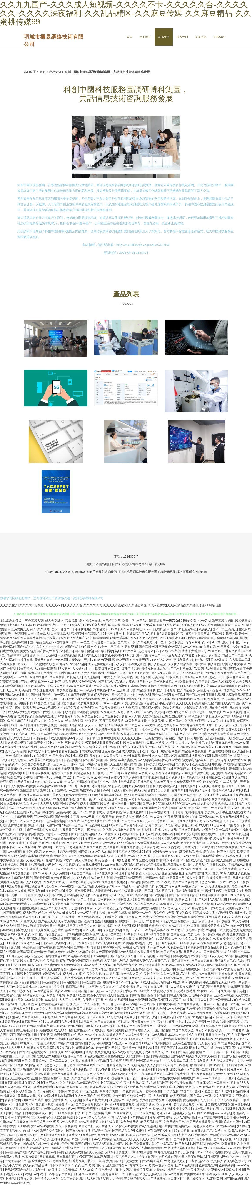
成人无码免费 (175, 803)
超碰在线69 (122, 921)
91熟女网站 (129, 703)
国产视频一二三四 (17, 895)
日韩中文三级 (89, 986)
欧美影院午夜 (46, 625)
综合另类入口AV (77, 760)
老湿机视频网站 (153, 777)
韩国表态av (132, 725)
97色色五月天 (223, 1074)
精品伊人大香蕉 (101, 877)
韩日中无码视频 (144, 956)
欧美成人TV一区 (163, 1052)
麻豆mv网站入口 (89, 1174)
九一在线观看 (208, 973)
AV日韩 (199, 668)
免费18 (136, 978)
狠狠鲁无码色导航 (79, 686)
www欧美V (87, 690)
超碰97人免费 (60, 1078)
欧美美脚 (25, 690)
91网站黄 (221, 1039)
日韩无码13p (241, 1108)
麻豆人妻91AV (68, 869)
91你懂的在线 (118, 1152)
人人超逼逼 (160, 1095)
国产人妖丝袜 (54, 1013)
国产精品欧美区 (40, 642)
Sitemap (201, 571)
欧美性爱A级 (241, 843)
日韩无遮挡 (68, 1065)
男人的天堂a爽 (10, 1017)
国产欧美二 (85, 921)
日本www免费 (110, 703)
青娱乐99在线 (131, 1047)
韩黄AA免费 (73, 747)
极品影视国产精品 (17, 1169)
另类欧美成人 (235, 908)
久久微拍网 (91, 677)
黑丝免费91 (34, 838)
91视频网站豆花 (54, 882)
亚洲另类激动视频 (199, 1074)
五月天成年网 (83, 856)
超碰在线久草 (238, 1026)
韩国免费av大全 (132, 821)
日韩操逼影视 (234, 1065)
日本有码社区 (106, 899)
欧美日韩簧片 (197, 1148)
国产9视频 (109, 1026)
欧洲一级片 (149, 751)
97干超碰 (101, 1061)
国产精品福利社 (85, 768)
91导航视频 (129, 646)
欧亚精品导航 (125, 768)
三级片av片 (224, 882)
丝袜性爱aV (82, 1030)
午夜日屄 (58, 917)
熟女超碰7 (218, 786)
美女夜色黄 (204, 1139)
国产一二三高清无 (225, 629)
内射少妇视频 (204, 1030)
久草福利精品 (50, 734)
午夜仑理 (160, 1021)
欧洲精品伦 (198, 956)
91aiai (147, 629)
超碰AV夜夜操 (202, 995)
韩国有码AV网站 (150, 707)
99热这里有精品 (154, 625)
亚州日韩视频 (215, 694)
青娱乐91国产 (46, 925)
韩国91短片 (182, 1017)
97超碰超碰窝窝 (77, 960)
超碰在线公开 (109, 1122)
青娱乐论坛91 (221, 790)
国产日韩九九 (166, 690)
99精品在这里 (139, 1004)
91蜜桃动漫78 (174, 638)
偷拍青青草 (72, 1013)
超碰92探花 (45, 1095)
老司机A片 (183, 764)
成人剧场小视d (140, 1052)
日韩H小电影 (76, 764)
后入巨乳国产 (133, 1087)
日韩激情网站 (49, 982)
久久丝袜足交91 (166, 856)
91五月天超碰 (14, 956)
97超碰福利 (101, 629)
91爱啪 (190, 638)
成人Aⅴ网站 (166, 764)
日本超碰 (235, 707)
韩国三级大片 (97, 808)
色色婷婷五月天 (45, 716)
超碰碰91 (156, 633)
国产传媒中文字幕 (67, 816)
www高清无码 (88, 1122)
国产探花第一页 (200, 1095)
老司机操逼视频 (184, 1104)
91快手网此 (55, 742)
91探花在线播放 (126, 1126)
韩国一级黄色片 (159, 747)
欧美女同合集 (203, 768)
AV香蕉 (183, 1065)
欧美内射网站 (147, 899)
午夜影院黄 (70, 620)
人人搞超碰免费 (181, 986)
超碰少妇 (99, 912)
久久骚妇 (19, 829)
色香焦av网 (225, 803)
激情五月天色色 (225, 960)
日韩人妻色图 (50, 965)
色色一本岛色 (231, 1004)
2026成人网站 (123, 895)
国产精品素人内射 (123, 694)
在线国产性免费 (93, 1135)
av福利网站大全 (139, 799)
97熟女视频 (28, 681)
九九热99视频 (9, 755)
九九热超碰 (52, 1021)
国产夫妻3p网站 (131, 825)
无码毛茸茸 (217, 1135)
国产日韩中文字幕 (181, 721)
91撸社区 (66, 651)
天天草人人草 (26, 1095)
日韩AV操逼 (215, 1065)
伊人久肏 (140, 790)
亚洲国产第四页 (47, 1026)
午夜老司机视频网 (174, 808)
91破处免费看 (14, 886)
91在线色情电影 (45, 703)
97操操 (45, 1139)
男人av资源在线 (99, 1043)
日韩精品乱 (137, 995)
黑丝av (66, 1021)
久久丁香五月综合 (72, 1178)
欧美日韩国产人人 (26, 1139)
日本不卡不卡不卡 (61, 1165)
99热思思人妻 (49, 1065)
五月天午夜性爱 (150, 673)
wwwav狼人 (223, 1113)
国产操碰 (96, 760)
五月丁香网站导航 (111, 721)
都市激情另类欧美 (195, 707)
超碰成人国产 (23, 877)
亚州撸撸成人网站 (46, 1178)
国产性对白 (162, 1030)
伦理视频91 (209, 834)
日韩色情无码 (130, 668)
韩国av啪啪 (35, 825)
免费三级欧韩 (208, 1165)
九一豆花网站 (156, 947)
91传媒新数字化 (87, 1082)
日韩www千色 (141, 912)
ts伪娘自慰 (173, 1100)
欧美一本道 (239, 1152)
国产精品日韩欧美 (140, 869)
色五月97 (46, 908)
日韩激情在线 (43, 1030)
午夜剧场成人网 (193, 886)
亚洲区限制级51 (218, 1156)
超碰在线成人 (9, 1026)
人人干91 (206, 1100)
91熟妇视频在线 (169, 751)
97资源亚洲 (84, 1156)
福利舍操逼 (139, 925)
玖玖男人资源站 (129, 851)
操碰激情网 (100, 638)
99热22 (114, 825)
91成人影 (208, 847)
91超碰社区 (29, 799)
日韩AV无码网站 (100, 1139)
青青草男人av (138, 1165)
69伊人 (128, 908)
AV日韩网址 (59, 1152)
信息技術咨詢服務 (105, 571)
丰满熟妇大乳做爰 (40, 856)
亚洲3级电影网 (83, 1021)
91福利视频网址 (114, 633)
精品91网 (140, 895)
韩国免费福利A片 (223, 755)
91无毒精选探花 (232, 699)
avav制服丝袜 (27, 847)
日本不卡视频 (43, 1034)
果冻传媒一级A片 (27, 734)
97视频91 (217, 633)
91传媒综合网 (55, 843)
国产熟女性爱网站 (93, 821)
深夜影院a (7, 1056)
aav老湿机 (122, 1013)
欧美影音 (120, 877)
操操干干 (221, 1030)
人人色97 (228, 1078)
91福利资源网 (37, 768)
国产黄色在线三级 (51, 934)
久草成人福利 (229, 782)
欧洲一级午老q (50, 1174)
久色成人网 (55, 747)
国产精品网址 (148, 703)
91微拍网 (152, 921)
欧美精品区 (222, 1047)
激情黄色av (87, 790)
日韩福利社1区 (81, 629)
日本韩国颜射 (34, 864)
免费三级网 (58, 725)
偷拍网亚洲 (30, 1130)
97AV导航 (214, 821)
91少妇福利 (25, 991)
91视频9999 (215, 1169)
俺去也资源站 (112, 930)
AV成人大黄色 (125, 681)
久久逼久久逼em (132, 738)
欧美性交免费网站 (52, 1130)
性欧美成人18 (126, 899)
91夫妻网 (20, 1135)
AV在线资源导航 (212, 625)
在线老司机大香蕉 (95, 1100)
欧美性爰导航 (119, 638)
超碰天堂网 (189, 825)
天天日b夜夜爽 (86, 738)
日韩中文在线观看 (37, 1074)
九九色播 (116, 1178)
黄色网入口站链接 (54, 1091)
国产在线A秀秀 (108, 734)
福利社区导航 (211, 703)
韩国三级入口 (20, 725)
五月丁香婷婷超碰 (149, 1091)
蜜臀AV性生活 (235, 1169)
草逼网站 (184, 755)
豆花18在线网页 (108, 738)
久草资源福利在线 (194, 655)
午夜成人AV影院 (134, 947)
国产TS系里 (83, 1113)
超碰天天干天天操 (165, 851)
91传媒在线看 (20, 873)
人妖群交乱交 (151, 716)
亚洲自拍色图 (38, 677)
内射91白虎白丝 (176, 712)
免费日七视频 (9, 625)
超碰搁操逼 (176, 642)
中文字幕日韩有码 (210, 1117)
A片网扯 (100, 1074)
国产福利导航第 (184, 1139)
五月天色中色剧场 (113, 934)
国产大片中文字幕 (99, 829)
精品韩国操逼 (168, 1126)
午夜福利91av (106, 690)
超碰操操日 (204, 638)
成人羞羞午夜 (135, 969)
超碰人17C (164, 1113)
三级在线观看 (186, 943)
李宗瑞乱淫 (15, 864)
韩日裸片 (54, 1169)
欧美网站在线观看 (198, 1122)
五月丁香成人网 (128, 712)
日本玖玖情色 (146, 1113)
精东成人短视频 (203, 912)
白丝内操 (220, 1130)
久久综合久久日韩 (95, 747)
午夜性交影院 (137, 664)
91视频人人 (74, 677)
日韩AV (148, 1047)
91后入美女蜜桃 (106, 707)
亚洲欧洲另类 (126, 690)
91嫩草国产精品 (32, 1100)
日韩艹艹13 (179, 790)
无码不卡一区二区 (196, 795)
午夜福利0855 (34, 1082)
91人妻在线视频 (31, 638)
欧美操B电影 (19, 642)
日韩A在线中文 (103, 873)
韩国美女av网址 (142, 1021)
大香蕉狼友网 (201, 755)
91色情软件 (116, 1100)
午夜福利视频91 (236, 773)
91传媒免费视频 (59, 904)
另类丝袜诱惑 (9, 882)
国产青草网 (211, 952)
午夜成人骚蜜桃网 (234, 812)
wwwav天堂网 (46, 707)
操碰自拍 (48, 812)
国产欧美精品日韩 (161, 895)
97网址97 (84, 943)
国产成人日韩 (126, 642)
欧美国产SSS (39, 686)
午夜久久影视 (92, 973)
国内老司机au (29, 943)
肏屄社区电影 (196, 1169)
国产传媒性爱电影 (226, 768)
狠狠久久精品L (232, 917)
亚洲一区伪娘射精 (12, 843)
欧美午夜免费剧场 (98, 1052)
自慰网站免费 (176, 1013)
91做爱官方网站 (96, 625)
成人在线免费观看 (89, 864)
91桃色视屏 (196, 716)
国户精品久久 (47, 921)
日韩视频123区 (235, 729)
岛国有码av (211, 646)
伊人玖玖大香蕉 (149, 965)
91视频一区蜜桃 (108, 1108)
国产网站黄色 (195, 694)
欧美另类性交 (151, 808)
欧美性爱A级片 (194, 1174)
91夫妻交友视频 (124, 1104)
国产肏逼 (110, 760)
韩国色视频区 (158, 999)
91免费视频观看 (54, 1069)
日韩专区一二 (163, 1026)
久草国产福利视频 (168, 886)
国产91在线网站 (147, 620)
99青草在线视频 (148, 843)
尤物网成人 (62, 908)
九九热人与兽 (161, 799)
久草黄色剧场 (98, 1152)
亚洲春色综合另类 (192, 725)
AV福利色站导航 (124, 829)
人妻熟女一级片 (79, 659)
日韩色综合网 (217, 760)
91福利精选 (225, 673)
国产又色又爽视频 (32, 860)
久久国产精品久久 (199, 1013)
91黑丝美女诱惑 (60, 755)
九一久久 (46, 986)
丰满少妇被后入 (194, 1178)
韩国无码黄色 (145, 938)
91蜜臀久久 (112, 834)
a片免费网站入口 (125, 1156)
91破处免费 (188, 620)
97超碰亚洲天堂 (148, 952)
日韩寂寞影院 (231, 651)
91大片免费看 (58, 873)
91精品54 (31, 1065)
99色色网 (60, 659)
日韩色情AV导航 (42, 952)
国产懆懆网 (41, 877)
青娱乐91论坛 (17, 768)
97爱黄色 (51, 864)
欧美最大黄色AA (141, 960)
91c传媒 (59, 1087)
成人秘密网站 (126, 843)
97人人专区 (122, 925)
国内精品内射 (26, 834)
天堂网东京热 (43, 659)
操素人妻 (29, 707)
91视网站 (73, 821)
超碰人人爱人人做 (147, 873)
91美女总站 (51, 838)
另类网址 (121, 1030)
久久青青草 (69, 1169)
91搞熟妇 (95, 1039)
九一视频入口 (129, 973)
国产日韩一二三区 (199, 1069)
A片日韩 (212, 725)
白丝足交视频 (114, 917)
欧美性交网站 (154, 738)
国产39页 (129, 1065)
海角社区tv (144, 681)
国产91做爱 (15, 1065)
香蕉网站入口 (193, 952)
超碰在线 (169, 699)
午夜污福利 (166, 703)
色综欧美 (123, 986)
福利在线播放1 (108, 673)
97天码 (76, 904)
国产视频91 (106, 681)
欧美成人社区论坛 (138, 1135)
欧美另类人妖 (125, 816)
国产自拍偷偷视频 (78, 1130)
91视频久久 (8, 1095)
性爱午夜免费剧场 (78, 891)
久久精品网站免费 (164, 755)
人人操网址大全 (82, 668)
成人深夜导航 (200, 860)
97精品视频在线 (155, 864)
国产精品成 (142, 677)
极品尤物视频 (46, 1043)
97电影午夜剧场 (229, 1043)
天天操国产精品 (10, 1113)
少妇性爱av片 (161, 1135)
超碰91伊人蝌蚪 (155, 1034)
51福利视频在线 (127, 904)
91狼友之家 (25, 1178)
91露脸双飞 (214, 1178)
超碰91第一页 (199, 659)
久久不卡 (31, 934)
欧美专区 (40, 742)
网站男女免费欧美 (62, 1047)
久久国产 (81, 1165)
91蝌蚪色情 (164, 1139)
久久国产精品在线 (180, 664)
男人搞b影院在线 (11, 699)
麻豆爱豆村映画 (151, 1122)
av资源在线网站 (208, 943)
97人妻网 (64, 668)
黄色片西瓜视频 (181, 686)
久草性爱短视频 (93, 1148)
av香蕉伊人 (146, 773)
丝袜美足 (96, 960)
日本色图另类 (234, 947)
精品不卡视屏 (176, 1169)
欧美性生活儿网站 (34, 747)
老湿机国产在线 (62, 773)
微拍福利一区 (63, 786)
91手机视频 (172, 816)
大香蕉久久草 (104, 886)
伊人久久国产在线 (87, 1095)
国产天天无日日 (202, 960)
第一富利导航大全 (165, 681)
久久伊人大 (55, 721)
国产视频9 (104, 982)
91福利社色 (138, 638)
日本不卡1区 (119, 803)
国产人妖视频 (157, 664)
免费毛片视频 (9, 638)
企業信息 (200, 37)
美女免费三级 (17, 633)
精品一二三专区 (218, 1082)
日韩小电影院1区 (196, 738)
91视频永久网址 (131, 864)
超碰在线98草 (190, 1078)
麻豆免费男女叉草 (20, 629)
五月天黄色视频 (227, 930)
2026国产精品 (69, 646)
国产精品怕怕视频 (26, 982)
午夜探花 (200, 1082)
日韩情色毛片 (40, 738)
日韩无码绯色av (118, 1004)
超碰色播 (76, 847)
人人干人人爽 (34, 699)
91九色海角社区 (96, 825)
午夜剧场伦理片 (138, 934)
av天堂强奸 (168, 904)
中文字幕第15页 (16, 1161)
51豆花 (201, 1104)
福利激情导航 (145, 886)
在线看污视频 (44, 1104)
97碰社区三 (48, 869)
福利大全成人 (113, 764)
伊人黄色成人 (104, 1126)
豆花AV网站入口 (140, 786)
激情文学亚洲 (66, 703)
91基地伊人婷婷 (16, 891)
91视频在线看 (176, 947)
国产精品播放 (104, 651)
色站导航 (20, 1152)
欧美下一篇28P (133, 930)
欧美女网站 (47, 790)
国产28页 (34, 1091)
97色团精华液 (49, 1108)
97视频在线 (8, 664)
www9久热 (138, 1013)
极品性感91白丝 (215, 838)
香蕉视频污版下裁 (123, 1078)
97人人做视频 (127, 707)
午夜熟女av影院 (193, 930)
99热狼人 (143, 694)
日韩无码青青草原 (197, 633)
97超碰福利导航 (69, 716)
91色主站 (219, 1069)
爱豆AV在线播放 (42, 1126)
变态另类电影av (168, 725)
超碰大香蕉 (227, 721)
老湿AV (52, 751)
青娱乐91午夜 (174, 633)
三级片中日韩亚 (173, 969)
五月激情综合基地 (29, 1069)
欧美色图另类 (91, 716)
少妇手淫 (243, 1126)
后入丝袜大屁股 (18, 712)
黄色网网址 (190, 1100)
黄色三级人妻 (34, 620)
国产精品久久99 (123, 1130)
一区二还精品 (84, 886)
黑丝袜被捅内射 (82, 908)
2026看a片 (177, 1069)
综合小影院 (125, 677)
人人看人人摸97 (230, 725)
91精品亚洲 (75, 725)
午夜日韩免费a (216, 864)
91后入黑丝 (168, 921)
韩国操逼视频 (34, 886)
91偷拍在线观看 (123, 891)
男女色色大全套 (163, 912)
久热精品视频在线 (20, 742)
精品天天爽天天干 (78, 795)
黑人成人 (193, 625)
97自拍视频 (60, 642)
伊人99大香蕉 (72, 973)
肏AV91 (71, 912)
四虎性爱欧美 (9, 651)
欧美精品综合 (144, 795)
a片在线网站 (85, 729)
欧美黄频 (205, 938)
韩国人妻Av (205, 965)
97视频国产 (108, 712)
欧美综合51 (133, 699)
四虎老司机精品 (189, 829)
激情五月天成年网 (192, 843)
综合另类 (91, 721)
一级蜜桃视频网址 (70, 655)
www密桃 (175, 925)
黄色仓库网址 (58, 1039)
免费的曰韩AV (124, 1008)
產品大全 (163, 37)
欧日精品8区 (239, 1013)
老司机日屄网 (83, 1074)
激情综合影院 (17, 825)
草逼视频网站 (221, 1152)
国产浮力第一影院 (54, 694)
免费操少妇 (226, 1165)
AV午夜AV (117, 629)
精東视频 (197, 917)
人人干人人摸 (20, 1047)
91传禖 (129, 655)
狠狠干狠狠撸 (236, 786)
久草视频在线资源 (184, 747)
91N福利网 (224, 747)
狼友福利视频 (114, 725)
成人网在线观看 (117, 995)
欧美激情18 (160, 677)
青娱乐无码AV (186, 965)
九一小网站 (88, 938)
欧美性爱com (104, 860)
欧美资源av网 (173, 978)
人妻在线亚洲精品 (116, 960)
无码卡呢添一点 (77, 1087)
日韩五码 (131, 917)
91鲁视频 (162, 1069)
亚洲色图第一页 (220, 738)
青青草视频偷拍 (10, 1130)
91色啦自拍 (89, 646)
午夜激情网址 (149, 973)
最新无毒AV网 (90, 882)
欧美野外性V (188, 681)
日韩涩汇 (138, 921)
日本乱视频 (55, 1052)
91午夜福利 (194, 1008)
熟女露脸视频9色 (50, 1004)
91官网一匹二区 (203, 869)
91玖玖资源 (170, 1091)
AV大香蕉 (100, 799)
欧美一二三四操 (109, 646)
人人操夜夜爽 (101, 891)
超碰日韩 (84, 1017)
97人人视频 (73, 1100)
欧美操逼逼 (12, 799)
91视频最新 (39, 755)
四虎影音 (159, 629)
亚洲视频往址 (72, 1148)
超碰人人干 (217, 677)
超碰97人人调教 (159, 790)
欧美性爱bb (83, 1143)
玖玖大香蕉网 (132, 777)
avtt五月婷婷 (166, 782)
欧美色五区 (145, 838)
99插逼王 (175, 999)
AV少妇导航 (51, 1143)
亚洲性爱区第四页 (174, 716)
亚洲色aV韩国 (223, 995)
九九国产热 (218, 1161)
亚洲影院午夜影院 (107, 729)
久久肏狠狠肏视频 (61, 768)
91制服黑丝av (217, 1148)
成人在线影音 (131, 751)
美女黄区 (98, 1017)
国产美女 (240, 673)
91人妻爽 (156, 816)
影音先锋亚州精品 (40, 673)
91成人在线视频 (66, 1126)
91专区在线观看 (143, 860)
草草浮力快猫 (109, 1091)
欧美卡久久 (25, 716)
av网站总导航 (43, 991)
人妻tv (10, 986)
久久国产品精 (80, 1078)
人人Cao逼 (86, 1169)
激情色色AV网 (205, 882)
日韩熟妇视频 (241, 877)
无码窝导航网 (194, 873)
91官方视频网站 (103, 1143)
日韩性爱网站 (14, 1082)
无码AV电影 (68, 851)
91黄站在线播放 (75, 782)
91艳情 (144, 917)
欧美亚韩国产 (131, 834)
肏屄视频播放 (70, 938)
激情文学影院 (145, 1104)
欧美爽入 (205, 629)
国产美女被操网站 (63, 729)
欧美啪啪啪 (184, 699)
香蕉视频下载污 (198, 808)
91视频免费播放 (64, 799)
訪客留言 (219, 37)
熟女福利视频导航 (194, 760)
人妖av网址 (27, 625)
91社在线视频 (117, 786)
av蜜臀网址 (134, 629)
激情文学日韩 (172, 707)
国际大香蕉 (223, 978)
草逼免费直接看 (136, 721)
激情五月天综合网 (209, 690)
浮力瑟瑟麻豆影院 (217, 886)
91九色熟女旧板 (11, 795)
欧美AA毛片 (112, 943)
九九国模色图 (37, 904)
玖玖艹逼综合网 (38, 1152)
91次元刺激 (107, 843)
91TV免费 (12, 943)
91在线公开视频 (102, 1030)
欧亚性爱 (6, 782)
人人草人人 (236, 1174)
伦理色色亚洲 (26, 978)
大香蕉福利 (69, 1174)
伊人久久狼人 (87, 734)
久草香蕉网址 (67, 921)
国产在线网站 (50, 938)
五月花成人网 (226, 1087)
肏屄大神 (200, 664)
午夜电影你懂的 (54, 960)
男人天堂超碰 (84, 860)
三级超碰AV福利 (170, 646)
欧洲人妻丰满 (32, 795)
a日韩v (217, 1017)
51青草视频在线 (198, 1161)
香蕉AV (116, 777)
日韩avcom (106, 1013)
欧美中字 (128, 620)
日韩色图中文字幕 (219, 1108)
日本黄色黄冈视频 (109, 947)
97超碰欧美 (221, 938)
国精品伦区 (178, 934)
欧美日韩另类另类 (107, 668)
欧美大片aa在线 (171, 952)
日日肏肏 (177, 812)
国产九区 (52, 1082)
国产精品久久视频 (29, 646)
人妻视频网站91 (21, 1008)
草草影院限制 (40, 725)
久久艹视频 (67, 1082)
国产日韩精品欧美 (109, 1065)
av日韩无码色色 (202, 1130)
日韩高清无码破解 (53, 943)
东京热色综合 (130, 729)
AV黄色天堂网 (93, 655)
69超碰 (210, 930)
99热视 (232, 899)
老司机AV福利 (132, 625)
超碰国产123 (63, 777)
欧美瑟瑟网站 (100, 1078)
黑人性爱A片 (107, 838)
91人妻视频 (67, 864)
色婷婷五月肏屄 (119, 747)
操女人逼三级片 (223, 1095)
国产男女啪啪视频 (87, 1104)
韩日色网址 (7, 646)
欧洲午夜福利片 (238, 838)
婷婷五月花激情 (191, 838)
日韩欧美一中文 (32, 1021)
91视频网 (213, 699)
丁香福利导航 (35, 843)
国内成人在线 (32, 1143)
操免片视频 (114, 812)
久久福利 (236, 1122)
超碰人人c (96, 834)
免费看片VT (144, 1130)
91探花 (106, 1104)
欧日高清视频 (29, 790)
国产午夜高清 (46, 947)
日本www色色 (80, 642)
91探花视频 (167, 943)
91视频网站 (235, 1069)
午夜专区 (87, 707)
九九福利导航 (187, 1047)
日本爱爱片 (237, 1030)
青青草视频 (12, 1100)
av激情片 (201, 677)
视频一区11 (45, 681)
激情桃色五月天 (193, 777)
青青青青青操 (62, 1008)
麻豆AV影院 (35, 829)
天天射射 (23, 1126)
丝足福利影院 (201, 799)
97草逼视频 (235, 986)
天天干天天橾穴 (143, 1139)
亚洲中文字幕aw (205, 686)
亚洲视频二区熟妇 (218, 777)
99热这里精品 (201, 1017)
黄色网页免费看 (106, 952)
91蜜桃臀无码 (44, 664)
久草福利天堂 (211, 642)
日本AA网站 (89, 965)
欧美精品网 (145, 1026)
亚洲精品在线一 (92, 917)
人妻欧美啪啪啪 (151, 1148)
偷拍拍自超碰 (159, 934)
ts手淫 (199, 721)
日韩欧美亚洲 (146, 1078)
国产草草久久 (58, 1061)
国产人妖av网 (92, 930)
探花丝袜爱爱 (171, 760)
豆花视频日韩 (241, 751)
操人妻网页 (78, 808)
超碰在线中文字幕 (217, 716)
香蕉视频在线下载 (167, 834)
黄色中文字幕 (96, 995)
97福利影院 (15, 1039)
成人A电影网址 (169, 825)
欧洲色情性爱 (54, 1100)
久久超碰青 (7, 908)
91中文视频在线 (227, 847)
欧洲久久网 (11, 921)
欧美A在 (77, 625)
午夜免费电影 (104, 1169)
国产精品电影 (161, 694)
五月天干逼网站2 (73, 829)
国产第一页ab (43, 777)
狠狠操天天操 (210, 925)
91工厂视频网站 (175, 734)
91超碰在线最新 (175, 1161)
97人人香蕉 (114, 1017)
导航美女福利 (236, 825)
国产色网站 (34, 821)
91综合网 (134, 882)
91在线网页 (109, 851)
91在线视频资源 (95, 1056)
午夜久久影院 (203, 999)
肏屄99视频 (15, 934)
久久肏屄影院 (78, 1152)
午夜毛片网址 (203, 986)
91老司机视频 (161, 1043)
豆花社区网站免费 (17, 1078)
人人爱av (105, 965)
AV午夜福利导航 (177, 659)
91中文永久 (108, 677)
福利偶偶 (130, 764)
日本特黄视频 (180, 956)
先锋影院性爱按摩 (152, 1100)
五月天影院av (28, 1004)
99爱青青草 (222, 999)
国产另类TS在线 (182, 1056)
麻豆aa (245, 646)
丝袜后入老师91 (230, 829)
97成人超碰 (182, 1130)
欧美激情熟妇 (56, 995)
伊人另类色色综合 (84, 681)
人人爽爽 (204, 786)
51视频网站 (31, 938)
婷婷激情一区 (64, 1104)
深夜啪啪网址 (148, 1156)
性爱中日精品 (150, 729)
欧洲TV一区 (181, 860)
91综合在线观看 (116, 999)
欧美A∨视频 (236, 1130)
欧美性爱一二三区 (103, 642)
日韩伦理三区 (66, 925)
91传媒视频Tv (157, 721)
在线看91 (148, 1069)
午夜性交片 (12, 965)
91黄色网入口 (149, 904)
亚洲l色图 (14, 729)
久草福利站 (240, 790)
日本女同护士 (31, 694)
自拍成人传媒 (187, 786)
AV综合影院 (218, 899)
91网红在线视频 (179, 869)
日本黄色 (73, 882)
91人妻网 (167, 908)
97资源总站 (220, 1122)
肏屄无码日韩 (196, 934)
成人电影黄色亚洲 (100, 664)
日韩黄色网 (27, 1026)
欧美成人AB (137, 1039)
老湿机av (209, 851)
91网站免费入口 (124, 1113)
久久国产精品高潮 (233, 991)
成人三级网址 (56, 764)
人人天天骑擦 (94, 725)
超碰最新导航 (227, 686)
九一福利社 (82, 786)
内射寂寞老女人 (204, 1126)
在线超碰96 (45, 786)
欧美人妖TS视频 (48, 1056)
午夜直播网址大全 (215, 982)
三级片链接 (213, 712)
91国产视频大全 (183, 1030)
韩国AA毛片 (119, 1117)
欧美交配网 (199, 908)
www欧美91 (206, 747)
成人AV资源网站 (185, 1117)
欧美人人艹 (105, 773)
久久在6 (40, 782)
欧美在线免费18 (134, 812)
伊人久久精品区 (99, 1117)
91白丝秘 (163, 956)
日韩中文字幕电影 (29, 973)
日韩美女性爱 (218, 707)
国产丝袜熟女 (156, 1178)
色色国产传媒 (174, 738)
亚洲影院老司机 (87, 712)
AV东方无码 (69, 1122)
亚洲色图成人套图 (79, 895)
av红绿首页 (31, 1108)
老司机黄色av (85, 1047)
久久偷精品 (111, 755)
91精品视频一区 (34, 995)
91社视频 (156, 917)
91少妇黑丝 (226, 681)
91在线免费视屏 (11, 803)
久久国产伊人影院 (63, 712)
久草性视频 (145, 642)
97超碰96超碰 (129, 734)
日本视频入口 (23, 930)
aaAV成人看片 (124, 938)
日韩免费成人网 (23, 1104)
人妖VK (99, 908)
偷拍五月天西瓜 (165, 1047)
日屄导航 (220, 986)
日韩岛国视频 (69, 982)
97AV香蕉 (24, 808)
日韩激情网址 (64, 1095)
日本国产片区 (227, 1056)
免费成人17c (36, 751)
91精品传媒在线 (181, 1082)
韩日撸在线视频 (27, 908)
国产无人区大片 (30, 882)
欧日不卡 (109, 904)
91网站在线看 (220, 808)
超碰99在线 (189, 816)
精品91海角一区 (232, 925)
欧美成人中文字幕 (234, 664)
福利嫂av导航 (26, 925)
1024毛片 (63, 625)
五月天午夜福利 (41, 1117)
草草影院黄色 (20, 1183)
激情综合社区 (127, 1074)
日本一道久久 (129, 673)
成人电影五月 (195, 877)
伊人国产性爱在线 (35, 912)
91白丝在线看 (196, 734)
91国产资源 (79, 1139)
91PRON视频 (101, 659)
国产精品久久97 (89, 851)
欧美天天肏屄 (175, 877)
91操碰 (146, 851)
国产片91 (122, 1143)
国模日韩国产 (60, 629)
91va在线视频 (232, 712)
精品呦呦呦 (14, 655)
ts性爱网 (167, 1039)
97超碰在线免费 (227, 816)
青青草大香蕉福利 (194, 651)
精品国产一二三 (233, 655)
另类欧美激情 (61, 1161)
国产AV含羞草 (172, 1174)
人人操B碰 (208, 904)
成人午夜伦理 (123, 790)
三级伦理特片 (183, 768)
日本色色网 (104, 790)
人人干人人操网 (69, 999)
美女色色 (96, 755)
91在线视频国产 (157, 1082)
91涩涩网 (11, 690)
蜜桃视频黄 (195, 947)
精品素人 (45, 799)
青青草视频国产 (69, 751)
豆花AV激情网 (43, 816)
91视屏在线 (25, 659)
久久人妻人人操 (85, 673)
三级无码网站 (160, 982)
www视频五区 (226, 904)
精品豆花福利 (146, 690)
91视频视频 (42, 930)
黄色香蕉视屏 (114, 655)
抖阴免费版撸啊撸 (88, 699)
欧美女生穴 (12, 747)
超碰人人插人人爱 (181, 742)
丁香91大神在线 (203, 1039)
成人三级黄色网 (116, 1165)
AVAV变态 (66, 886)
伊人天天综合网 (155, 821)
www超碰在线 (95, 1034)
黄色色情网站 (129, 1122)
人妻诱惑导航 (229, 943)
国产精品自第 (233, 1178)
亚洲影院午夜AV (137, 633)
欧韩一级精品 (52, 1148)
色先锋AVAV (165, 1143)
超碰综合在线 (52, 973)
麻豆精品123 (30, 965)
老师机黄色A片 (53, 795)
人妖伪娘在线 (63, 1117)
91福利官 (207, 891)
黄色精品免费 (95, 978)
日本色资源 (127, 1091)
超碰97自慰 (39, 721)
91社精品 (34, 812)
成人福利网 (80, 755)
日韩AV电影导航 (151, 1161)
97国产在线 (209, 829)
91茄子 (149, 856)
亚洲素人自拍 (117, 799)
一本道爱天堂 (128, 1174)
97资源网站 (200, 1135)
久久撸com (30, 803)
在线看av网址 (232, 856)
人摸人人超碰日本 (12, 838)
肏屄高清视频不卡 (224, 799)
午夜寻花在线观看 (226, 1100)
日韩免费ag (165, 1017)
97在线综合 (53, 829)
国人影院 (214, 664)
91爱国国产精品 (81, 873)
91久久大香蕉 (46, 655)
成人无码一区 (54, 699)
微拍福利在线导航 (153, 668)
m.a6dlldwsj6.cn (81, 571)
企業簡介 (145, 37)
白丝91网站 (205, 1113)
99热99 (68, 860)
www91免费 (106, 768)
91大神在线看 (225, 1126)
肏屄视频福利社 (67, 690)
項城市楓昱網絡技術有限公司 (137, 571)
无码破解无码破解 (226, 638)
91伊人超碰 (216, 956)
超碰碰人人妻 (181, 799)
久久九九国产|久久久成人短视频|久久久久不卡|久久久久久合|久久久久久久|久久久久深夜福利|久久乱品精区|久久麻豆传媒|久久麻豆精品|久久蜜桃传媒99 (104, 605)
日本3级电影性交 (76, 934)
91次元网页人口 (188, 904)
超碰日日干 (24, 816)
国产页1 (241, 703)
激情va (135, 808)
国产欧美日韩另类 (142, 1143)
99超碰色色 (182, 1026)
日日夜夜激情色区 (217, 1034)
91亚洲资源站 (63, 673)
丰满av (112, 1074)
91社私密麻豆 (187, 629)
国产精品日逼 (139, 1117)
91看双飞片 (242, 803)
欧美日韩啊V (230, 1143)
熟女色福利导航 (62, 1074)
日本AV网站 (39, 873)
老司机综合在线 (90, 620)
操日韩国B (174, 1178)
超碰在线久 (53, 1135)
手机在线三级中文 (137, 991)
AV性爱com (120, 1043)
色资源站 (199, 1108)
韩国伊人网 (89, 1013)
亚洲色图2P (37, 969)
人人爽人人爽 (49, 803)
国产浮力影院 (226, 851)
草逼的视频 (114, 1087)
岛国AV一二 (25, 664)
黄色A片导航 (196, 864)
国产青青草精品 (185, 895)
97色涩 (27, 729)
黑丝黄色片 (111, 847)
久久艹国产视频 (183, 882)
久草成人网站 (219, 795)
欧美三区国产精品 (233, 895)
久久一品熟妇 (169, 973)
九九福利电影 (196, 1021)
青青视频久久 (40, 895)
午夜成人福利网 (216, 1174)
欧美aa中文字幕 (153, 803)
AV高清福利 (93, 633)
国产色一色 (84, 799)
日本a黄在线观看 (118, 912)
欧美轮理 (114, 625)
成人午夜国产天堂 (79, 638)
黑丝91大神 (73, 930)
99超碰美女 (86, 952)
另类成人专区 (191, 847)
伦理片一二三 (205, 1052)
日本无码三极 (164, 891)
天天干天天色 (34, 1013)
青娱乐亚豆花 (63, 856)
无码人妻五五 (20, 738)
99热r (233, 982)
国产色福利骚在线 (179, 668)
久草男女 (130, 1017)
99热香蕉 (120, 856)
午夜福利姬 (196, 712)
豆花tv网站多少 (157, 742)
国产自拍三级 (86, 899)
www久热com (192, 646)
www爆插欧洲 (211, 1078)
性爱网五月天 (196, 821)
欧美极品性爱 (40, 712)
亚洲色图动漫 (146, 782)
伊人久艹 (228, 703)
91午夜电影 (240, 834)
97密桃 (237, 978)
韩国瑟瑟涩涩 (74, 742)
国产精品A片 (8, 1004)
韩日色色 (153, 1039)
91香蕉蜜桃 (25, 668)
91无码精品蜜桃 (113, 699)
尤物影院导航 (149, 847)
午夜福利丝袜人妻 (132, 1082)
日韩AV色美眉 (199, 729)
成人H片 (16, 760)
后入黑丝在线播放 (23, 947)
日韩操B (135, 803)
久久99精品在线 (204, 1087)
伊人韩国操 (101, 686)
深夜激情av (206, 816)
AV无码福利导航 (149, 760)
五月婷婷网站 (139, 1061)
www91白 (21, 677)
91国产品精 (78, 664)
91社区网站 (217, 825)
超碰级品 (123, 1021)
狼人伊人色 (7, 925)
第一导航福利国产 (148, 655)
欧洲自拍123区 (139, 1043)
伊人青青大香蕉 (205, 1056)
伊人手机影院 (89, 803)
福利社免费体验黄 (123, 782)
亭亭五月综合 (208, 681)
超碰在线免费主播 (156, 986)
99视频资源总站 (11, 1108)
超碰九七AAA (181, 1135)
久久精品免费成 (68, 707)
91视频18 (43, 917)
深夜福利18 (36, 891)
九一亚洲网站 (14, 1013)
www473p (135, 856)
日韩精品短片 (78, 834)
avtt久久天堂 (43, 1008)
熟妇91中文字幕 (126, 651)
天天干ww (230, 821)
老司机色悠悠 (194, 812)
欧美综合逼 (210, 782)
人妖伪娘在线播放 (23, 786)
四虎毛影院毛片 (184, 991)
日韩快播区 (222, 921)
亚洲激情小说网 (203, 921)
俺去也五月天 (119, 1061)
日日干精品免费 (234, 1117)
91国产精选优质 (236, 956)
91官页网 (214, 651)
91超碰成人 (97, 812)
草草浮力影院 (103, 1156)
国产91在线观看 (186, 1165)
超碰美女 (57, 930)
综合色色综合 (70, 965)
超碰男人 (136, 986)
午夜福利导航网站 (224, 764)
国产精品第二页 (88, 991)
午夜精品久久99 (99, 782)
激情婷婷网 (63, 812)
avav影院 (51, 999)
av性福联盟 (208, 803)
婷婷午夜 (67, 1143)
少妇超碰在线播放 (81, 1061)
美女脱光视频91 (135, 1178)
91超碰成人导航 (175, 1148)
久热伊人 (204, 620)
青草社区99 (143, 1008)
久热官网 (126, 1108)
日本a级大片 (219, 659)
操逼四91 (148, 882)
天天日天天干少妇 (188, 703)
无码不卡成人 (140, 982)
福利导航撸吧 (148, 1126)
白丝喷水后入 (60, 633)
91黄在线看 (228, 952)
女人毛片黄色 (207, 1043)
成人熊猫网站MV (62, 738)
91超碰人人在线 (160, 1108)
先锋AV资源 (120, 1052)
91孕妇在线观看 (45, 668)
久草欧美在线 (176, 625)
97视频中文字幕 (168, 1078)
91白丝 (105, 803)
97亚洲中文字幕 (72, 1056)
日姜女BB (160, 869)
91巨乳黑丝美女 (192, 773)
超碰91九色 (36, 1135)
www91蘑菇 (32, 760)
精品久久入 (107, 986)
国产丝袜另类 (111, 716)
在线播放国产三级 (218, 877)
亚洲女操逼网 (228, 973)
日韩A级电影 (99, 956)
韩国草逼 (77, 633)
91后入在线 (228, 873)
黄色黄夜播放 (60, 877)
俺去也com (56, 912)
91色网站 (211, 668)
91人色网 (182, 729)
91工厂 (71, 943)
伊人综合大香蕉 (226, 869)
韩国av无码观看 (15, 904)
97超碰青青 (166, 899)
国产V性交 (58, 895)
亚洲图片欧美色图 (113, 1095)
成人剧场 (132, 1100)
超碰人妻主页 (204, 1091)
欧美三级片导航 (222, 620)
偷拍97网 (213, 1143)
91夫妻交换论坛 (150, 1174)
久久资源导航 (105, 816)
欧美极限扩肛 (17, 773)
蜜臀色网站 (110, 1174)
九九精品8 (175, 795)
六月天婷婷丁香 (92, 999)
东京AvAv (174, 1034)
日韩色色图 (162, 960)
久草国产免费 (92, 847)
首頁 (129, 37)
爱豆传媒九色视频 (147, 908)
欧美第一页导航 (84, 947)
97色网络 (77, 1034)
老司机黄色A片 (55, 956)
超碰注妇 (29, 655)
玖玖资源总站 (190, 834)
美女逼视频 (27, 651)
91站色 (176, 930)
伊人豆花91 (239, 777)
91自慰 (73, 1091)
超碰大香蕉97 (100, 694)
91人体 (242, 799)
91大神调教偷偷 (209, 895)
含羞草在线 (57, 677)
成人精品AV (131, 1148)
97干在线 (162, 651)
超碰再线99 (211, 969)
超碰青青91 (146, 651)
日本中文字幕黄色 (17, 1117)
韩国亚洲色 (68, 734)
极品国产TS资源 (161, 1117)
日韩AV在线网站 (158, 812)
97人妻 (203, 825)
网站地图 (215, 605)
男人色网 (51, 886)
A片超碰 (199, 699)
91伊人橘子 (193, 982)
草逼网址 (113, 821)
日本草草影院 (66, 1156)
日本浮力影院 (32, 851)
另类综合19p (223, 965)
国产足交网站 (214, 773)
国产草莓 (242, 642)
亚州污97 (62, 664)
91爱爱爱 (26, 899)
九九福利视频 (152, 699)
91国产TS (187, 1091)
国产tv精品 (62, 681)
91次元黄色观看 (31, 960)
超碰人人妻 (55, 782)
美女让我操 (44, 834)
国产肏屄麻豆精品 (118, 978)
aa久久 (18, 1174)
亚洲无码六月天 (154, 1087)
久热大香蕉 (191, 925)
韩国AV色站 (75, 969)
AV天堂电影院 (18, 969)
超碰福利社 (182, 1039)
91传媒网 (80, 1117)
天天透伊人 (40, 1061)
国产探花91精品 (54, 638)
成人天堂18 (53, 620)
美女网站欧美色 (174, 1122)
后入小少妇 (182, 908)
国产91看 (201, 899)
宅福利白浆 (183, 912)
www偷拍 (192, 803)
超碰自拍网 (113, 1148)
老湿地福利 (145, 829)
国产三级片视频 (237, 1021)
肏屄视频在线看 (88, 703)
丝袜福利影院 (74, 721)
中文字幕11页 (109, 1082)
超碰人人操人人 (118, 808)
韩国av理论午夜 (238, 1104)
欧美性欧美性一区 (238, 633)
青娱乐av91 (236, 864)
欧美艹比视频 (82, 1008)
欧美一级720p (169, 620)
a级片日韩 (151, 825)
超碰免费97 (39, 1052)
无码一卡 (152, 943)
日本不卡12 (202, 1152)
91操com (160, 1169)
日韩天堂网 (191, 978)
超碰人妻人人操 (148, 1065)
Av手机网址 (221, 1013)
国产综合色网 (67, 1017)
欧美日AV (31, 1174)
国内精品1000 (103, 1008)
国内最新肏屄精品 (194, 1156)
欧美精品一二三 (67, 790)
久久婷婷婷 (50, 646)
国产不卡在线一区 (93, 1004)
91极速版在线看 (44, 690)
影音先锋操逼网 (102, 795)
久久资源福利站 (77, 1069)
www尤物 (148, 725)
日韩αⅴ (97, 943)
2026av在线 (111, 864)
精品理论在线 (101, 1130)
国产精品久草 (111, 620)
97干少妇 (239, 1139)
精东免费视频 (138, 999)
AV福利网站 (188, 973)
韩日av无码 (18, 1091)
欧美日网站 (96, 1165)
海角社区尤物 (55, 891)
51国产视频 (197, 1143)
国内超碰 (169, 673)
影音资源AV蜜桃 (190, 851)
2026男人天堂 (188, 856)
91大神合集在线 (188, 1004)
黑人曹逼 (214, 655)
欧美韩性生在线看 (184, 1043)
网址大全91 (74, 843)
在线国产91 (116, 969)
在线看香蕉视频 (78, 694)
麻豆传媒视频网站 (238, 694)
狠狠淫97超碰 (158, 925)
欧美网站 (178, 694)
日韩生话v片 (176, 1021)
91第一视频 (19, 673)
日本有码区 (60, 847)
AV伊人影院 (127, 952)
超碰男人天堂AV (184, 1113)
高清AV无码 (120, 659)
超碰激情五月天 (118, 1056)
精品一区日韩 (144, 891)
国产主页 (242, 1052)
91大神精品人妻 (97, 1178)
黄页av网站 (192, 642)
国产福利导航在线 (17, 686)
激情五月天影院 (158, 686)
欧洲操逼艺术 (115, 1034)
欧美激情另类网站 (181, 677)
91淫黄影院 (15, 1074)
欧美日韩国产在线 (115, 1039)
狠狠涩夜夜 (139, 747)
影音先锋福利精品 (63, 899)
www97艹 (85, 912)
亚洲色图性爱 (204, 742)
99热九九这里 (163, 1152)
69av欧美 (217, 729)
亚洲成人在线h (15, 821)
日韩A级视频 (39, 1047)
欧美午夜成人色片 (161, 1165)
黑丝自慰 (142, 768)
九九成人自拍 (80, 877)
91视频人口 (28, 1043)
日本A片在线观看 (152, 712)
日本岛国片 (216, 908)
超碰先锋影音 (214, 947)
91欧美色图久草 (53, 760)
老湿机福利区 (102, 1113)
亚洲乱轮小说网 (161, 991)
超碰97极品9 (216, 934)
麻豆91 (95, 934)
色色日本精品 (156, 995)
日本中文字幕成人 (35, 1113)
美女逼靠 (245, 973)
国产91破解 (223, 1091)
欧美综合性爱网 (15, 812)
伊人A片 (147, 834)
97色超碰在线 (29, 869)
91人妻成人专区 (96, 969)
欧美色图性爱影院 (108, 1047)
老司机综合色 (69, 803)
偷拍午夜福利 (70, 838)
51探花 (188, 999)
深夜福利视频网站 (65, 986)
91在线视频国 (186, 673)
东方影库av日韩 (239, 659)
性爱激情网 (49, 1017)
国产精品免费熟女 (125, 965)
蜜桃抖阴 (14, 1061)
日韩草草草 (47, 1156)
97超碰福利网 (94, 742)
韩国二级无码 (147, 1017)
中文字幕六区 (86, 1065)
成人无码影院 (179, 1095)
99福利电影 (39, 1169)
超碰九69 (184, 921)
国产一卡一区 (225, 1052)
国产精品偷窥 (84, 651)
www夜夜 (14, 851)
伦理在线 (198, 1026)
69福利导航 (65, 1043)
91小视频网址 (74, 1052)
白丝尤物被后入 (38, 633)
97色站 (236, 716)
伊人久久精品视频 (35, 1165)
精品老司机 (86, 1126)
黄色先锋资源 (129, 847)
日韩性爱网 (87, 982)
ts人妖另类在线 (15, 1087)
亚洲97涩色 (118, 686)
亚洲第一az (72, 917)
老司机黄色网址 (169, 1156)
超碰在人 (23, 721)
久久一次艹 (50, 851)
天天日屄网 (41, 729)
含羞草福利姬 (111, 751)
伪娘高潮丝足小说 (189, 782)
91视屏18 (177, 982)
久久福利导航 (199, 1061)
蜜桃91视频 (54, 860)
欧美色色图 (64, 947)
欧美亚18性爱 (76, 995)
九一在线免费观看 (40, 1087)
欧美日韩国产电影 (72, 1026)
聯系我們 (182, 37)
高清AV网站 (123, 1169)
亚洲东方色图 (126, 1026)
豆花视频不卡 (23, 703)
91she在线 (157, 659)
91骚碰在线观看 (219, 751)
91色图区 (207, 978)
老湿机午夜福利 (193, 1034)
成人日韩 (228, 642)
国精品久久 (12, 694)
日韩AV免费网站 (125, 773)
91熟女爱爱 (122, 860)
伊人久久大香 (188, 938)
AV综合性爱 (134, 1034)
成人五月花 (111, 973)
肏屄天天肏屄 (184, 1152)
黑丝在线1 (93, 1026)
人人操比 (230, 1017)
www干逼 (87, 816)
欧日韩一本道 (140, 1056)
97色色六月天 (102, 895)
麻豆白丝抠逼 (225, 891)
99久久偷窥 (42, 629)
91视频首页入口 (161, 768)
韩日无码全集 (224, 742)
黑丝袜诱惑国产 (237, 934)
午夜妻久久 (21, 1122)
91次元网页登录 (98, 777)
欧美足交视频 (23, 777)
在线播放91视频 (154, 877)
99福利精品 (94, 764)
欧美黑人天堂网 (216, 1026)
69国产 (172, 629)
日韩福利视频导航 (187, 891)
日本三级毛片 (23, 1030)
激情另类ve (105, 938)
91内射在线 (155, 638)
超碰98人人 (232, 625)
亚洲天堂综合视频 (167, 838)
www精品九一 (124, 886)
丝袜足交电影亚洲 (179, 1087)
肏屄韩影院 (99, 786)
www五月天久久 (112, 991)
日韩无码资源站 (230, 668)
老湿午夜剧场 (156, 1013)
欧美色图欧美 (235, 677)
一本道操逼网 (92, 904)
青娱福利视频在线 (216, 1008)
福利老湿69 (8, 808)
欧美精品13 (157, 1061)
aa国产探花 (52, 825)
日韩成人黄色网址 (179, 995)
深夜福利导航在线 (157, 930)
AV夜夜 (175, 651)
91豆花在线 (205, 1047)
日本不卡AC (8, 847)
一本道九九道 (171, 655)
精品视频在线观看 (194, 751)
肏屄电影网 (61, 1034)
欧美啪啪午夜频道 (114, 882)
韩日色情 (160, 642)
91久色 (125, 755)
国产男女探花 (222, 1139)
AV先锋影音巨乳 (232, 969)
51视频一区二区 (72, 825)
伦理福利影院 (124, 873)
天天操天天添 (86, 1108)
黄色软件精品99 (66, 952)
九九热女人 (212, 812)
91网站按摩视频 (133, 943)
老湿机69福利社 (199, 790)
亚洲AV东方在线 (165, 829)
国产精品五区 (78, 1039)
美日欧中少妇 (229, 646)
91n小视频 (163, 882)
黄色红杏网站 (180, 960)
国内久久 (142, 816)
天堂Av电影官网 (54, 821)
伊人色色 (159, 1008)
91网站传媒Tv (23, 782)
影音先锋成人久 (27, 986)
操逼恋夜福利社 (85, 773)
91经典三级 (243, 620)
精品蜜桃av (240, 1091)
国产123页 (80, 812)
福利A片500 (61, 808)
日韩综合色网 (185, 1052)
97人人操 (120, 664)
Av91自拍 (140, 1108)
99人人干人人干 (11, 938)
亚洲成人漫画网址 (223, 860)
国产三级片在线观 (61, 1113)
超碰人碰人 (237, 1039)
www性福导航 (170, 847)
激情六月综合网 (15, 751)
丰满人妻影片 (127, 760)
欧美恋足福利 (237, 1161)
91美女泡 (167, 729)
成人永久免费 (169, 843)
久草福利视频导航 (177, 917)
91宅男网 (44, 847)
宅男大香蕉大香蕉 (220, 734)
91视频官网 (89, 838)
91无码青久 (169, 1065)
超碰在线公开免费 (33, 764)
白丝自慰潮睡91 (211, 856)
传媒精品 (229, 690)
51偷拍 (25, 755)
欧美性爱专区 (237, 760)
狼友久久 (29, 917)
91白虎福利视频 (39, 773)
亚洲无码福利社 (172, 873)
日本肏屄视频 (137, 686)
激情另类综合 (184, 899)
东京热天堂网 (91, 751)
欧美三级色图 (206, 673)
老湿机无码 (114, 908)
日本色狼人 (173, 777)
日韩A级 (160, 795)
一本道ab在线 (216, 1021)
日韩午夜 (23, 1052)
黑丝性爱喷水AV (39, 1161)
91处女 (69, 699)
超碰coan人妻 (131, 716)
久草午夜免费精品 (29, 1148)
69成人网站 (58, 686)
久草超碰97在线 (227, 912)
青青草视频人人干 (141, 1030)
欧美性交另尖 (182, 1108)
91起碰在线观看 (78, 956)
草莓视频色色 (141, 755)
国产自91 (181, 1143)
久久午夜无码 (139, 659)
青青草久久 (12, 1021)
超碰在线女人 (72, 1135)
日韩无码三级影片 (219, 843)
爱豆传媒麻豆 (176, 864)
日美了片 (224, 834)
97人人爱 (212, 721)
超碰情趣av (163, 860)
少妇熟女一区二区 (139, 1095)
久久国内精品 (56, 969)
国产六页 (79, 777)
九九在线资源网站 (222, 1061)
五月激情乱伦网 (151, 734)
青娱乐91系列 (14, 999)
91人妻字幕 (240, 921)
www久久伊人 (152, 978)
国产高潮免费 (148, 646)
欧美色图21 (113, 742)
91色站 (84, 869)
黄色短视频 (105, 925)
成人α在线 (212, 873)
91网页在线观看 (134, 742)
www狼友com (236, 1135)
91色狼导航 (212, 917)
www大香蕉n (176, 1008)
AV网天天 (134, 877)
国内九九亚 (42, 899)
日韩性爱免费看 (175, 1074)
